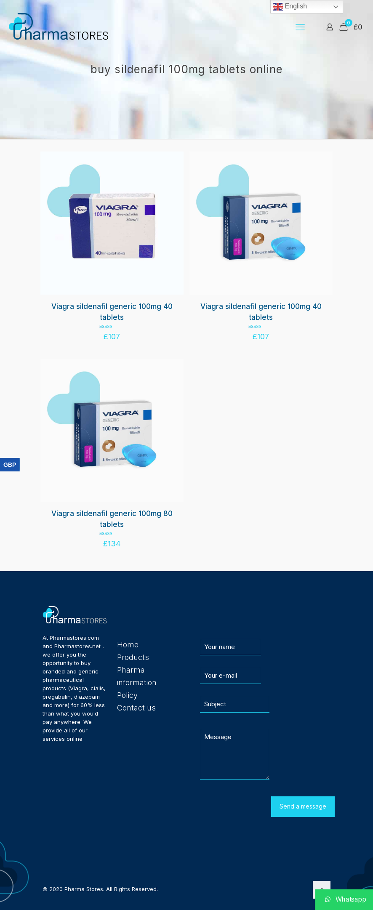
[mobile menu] (300, 27)
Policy (127, 695)
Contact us (136, 707)
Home (128, 644)
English (290, 7)
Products (133, 657)
